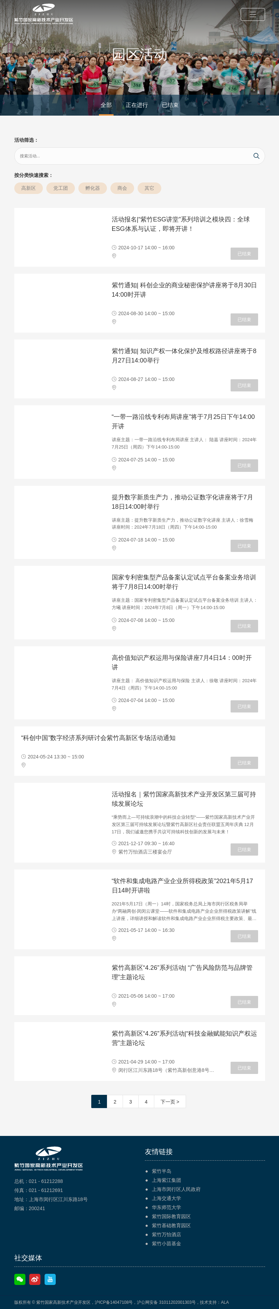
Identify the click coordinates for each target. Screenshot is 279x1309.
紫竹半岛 (161, 1171)
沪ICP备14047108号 (114, 1302)
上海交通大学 (166, 1198)
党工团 (60, 188)
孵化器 (92, 188)
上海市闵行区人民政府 (176, 1189)
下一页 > (170, 1102)
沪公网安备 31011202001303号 (166, 1302)
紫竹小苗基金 (166, 1243)
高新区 (28, 188)
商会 (122, 188)
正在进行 (137, 105)
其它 (149, 188)
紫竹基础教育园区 (171, 1225)
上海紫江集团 (166, 1180)
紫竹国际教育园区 (171, 1216)
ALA (225, 1302)
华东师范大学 (166, 1207)
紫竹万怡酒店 (166, 1234)
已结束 (170, 105)
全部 (106, 105)
